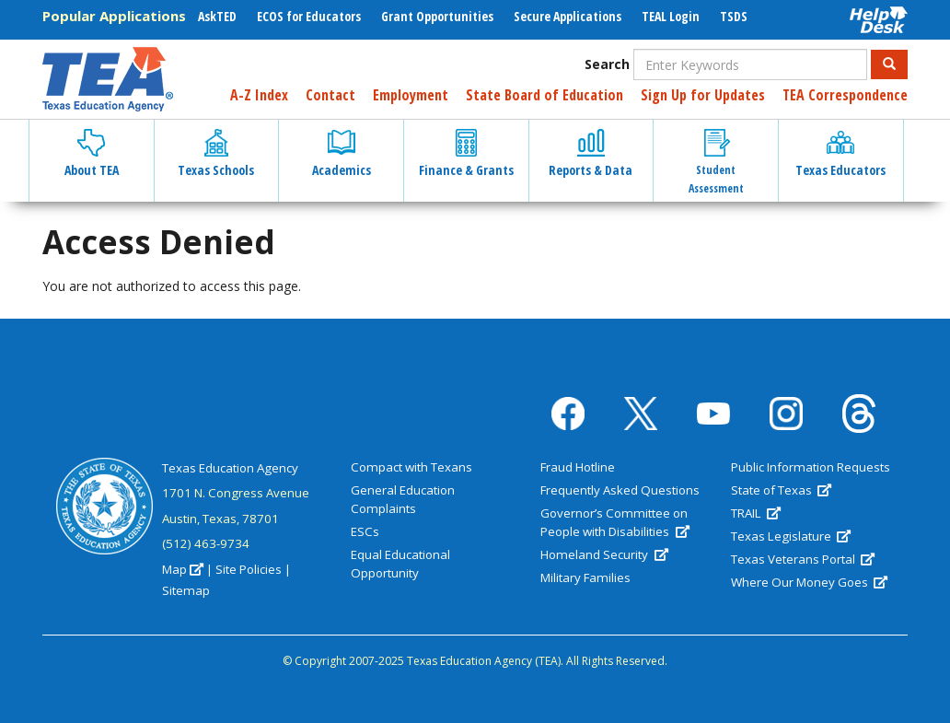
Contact (330, 95)
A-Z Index (259, 95)
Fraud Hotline (577, 467)
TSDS (733, 16)
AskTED (217, 16)
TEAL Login (671, 16)
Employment (410, 95)
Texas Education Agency (230, 468)
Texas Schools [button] (216, 154)
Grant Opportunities (437, 16)
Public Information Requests (810, 467)
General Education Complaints (403, 499)
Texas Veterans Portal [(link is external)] (803, 559)
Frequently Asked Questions (620, 490)
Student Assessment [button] (716, 162)
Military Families (585, 577)
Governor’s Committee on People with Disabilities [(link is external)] (614, 522)
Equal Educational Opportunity (400, 563)
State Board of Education (544, 95)
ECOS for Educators (309, 16)
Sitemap (186, 590)
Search (607, 64)
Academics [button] (341, 154)
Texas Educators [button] (840, 154)
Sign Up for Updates (703, 95)
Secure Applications (567, 16)
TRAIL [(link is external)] (756, 513)
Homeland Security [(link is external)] (603, 554)
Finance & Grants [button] (466, 154)
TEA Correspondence (845, 95)
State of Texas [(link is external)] (781, 490)
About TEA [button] (91, 154)
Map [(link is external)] (182, 569)
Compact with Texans (411, 467)
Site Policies (248, 569)
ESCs (365, 531)
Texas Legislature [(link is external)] (791, 536)
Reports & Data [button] (590, 154)
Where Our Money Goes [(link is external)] (809, 582)
